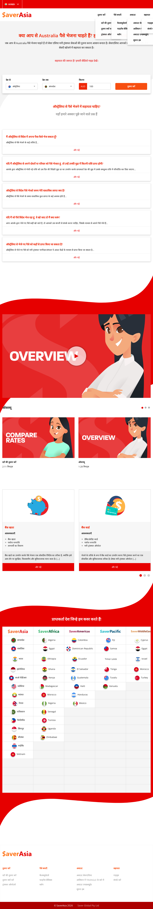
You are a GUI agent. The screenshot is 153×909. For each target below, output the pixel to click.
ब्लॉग (42, 884)
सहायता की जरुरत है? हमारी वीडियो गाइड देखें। (76, 60)
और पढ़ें (76, 150)
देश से (8, 79)
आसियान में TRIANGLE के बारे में (90, 879)
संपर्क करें (117, 879)
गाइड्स (116, 875)
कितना (81, 79)
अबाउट (133, 14)
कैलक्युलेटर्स (44, 875)
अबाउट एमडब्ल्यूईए (84, 884)
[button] (140, 575)
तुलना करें (101, 14)
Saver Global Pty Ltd (88, 905)
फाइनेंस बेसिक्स (46, 879)
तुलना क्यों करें (8, 879)
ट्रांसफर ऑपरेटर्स (9, 884)
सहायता (147, 14)
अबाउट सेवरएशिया (84, 875)
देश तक (45, 79)
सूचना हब (80, 889)
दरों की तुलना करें (9, 875)
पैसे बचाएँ (117, 14)
